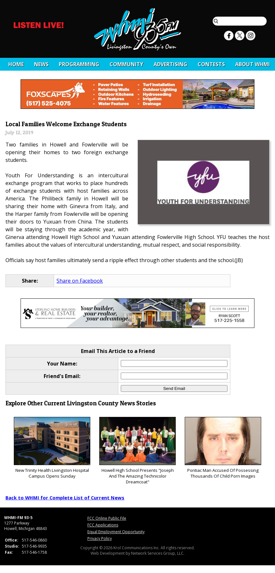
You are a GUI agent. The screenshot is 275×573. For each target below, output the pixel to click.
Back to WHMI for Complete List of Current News (64, 497)
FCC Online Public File (106, 518)
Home (16, 64)
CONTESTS (211, 64)
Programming (79, 64)
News (41, 64)
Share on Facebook (80, 280)
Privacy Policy (99, 538)
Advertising (170, 64)
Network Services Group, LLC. (157, 553)
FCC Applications (102, 525)
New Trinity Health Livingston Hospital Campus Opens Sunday (52, 448)
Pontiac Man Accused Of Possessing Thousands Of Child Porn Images (223, 448)
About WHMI (252, 64)
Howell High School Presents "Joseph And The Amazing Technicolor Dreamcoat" (137, 451)
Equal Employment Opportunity (116, 531)
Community (126, 64)
